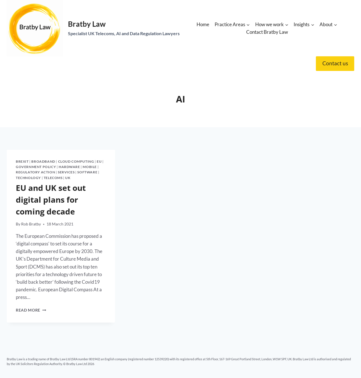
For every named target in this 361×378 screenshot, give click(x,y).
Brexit (22, 161)
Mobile (90, 167)
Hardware (69, 167)
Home (203, 24)
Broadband (43, 161)
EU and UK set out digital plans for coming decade (51, 199)
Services (66, 172)
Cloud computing (76, 161)
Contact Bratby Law (267, 32)
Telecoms (53, 178)
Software (87, 172)
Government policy (36, 167)
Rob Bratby (31, 224)
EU (99, 161)
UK (67, 178)
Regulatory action (35, 172)
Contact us (335, 63)
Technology (28, 178)
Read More (31, 310)
